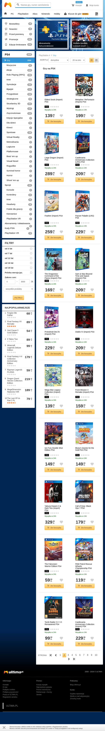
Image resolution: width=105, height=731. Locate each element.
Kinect (18, 127)
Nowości (18, 29)
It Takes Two (12, 339)
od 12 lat (9, 258)
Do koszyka (54, 121)
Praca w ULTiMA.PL (10, 695)
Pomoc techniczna (43, 690)
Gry (18, 60)
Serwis (39, 695)
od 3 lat (8, 248)
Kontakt (6, 685)
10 (96, 655)
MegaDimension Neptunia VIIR (14, 390)
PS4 (18, 54)
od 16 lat (9, 263)
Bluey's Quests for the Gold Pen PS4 (84, 449)
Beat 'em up (18, 156)
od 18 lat (9, 268)
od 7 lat (8, 253)
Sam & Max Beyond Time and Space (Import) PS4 (83, 276)
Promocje (18, 39)
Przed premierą (18, 34)
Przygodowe (18, 94)
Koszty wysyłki (41, 685)
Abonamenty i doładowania (18, 224)
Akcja (18, 70)
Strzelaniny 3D (18, 103)
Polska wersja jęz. (14, 272)
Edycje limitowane (18, 44)
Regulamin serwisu (10, 697)
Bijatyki (18, 89)
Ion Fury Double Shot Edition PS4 (54, 449)
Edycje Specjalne (18, 118)
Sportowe (18, 132)
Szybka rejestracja (77, 694)
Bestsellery (18, 23)
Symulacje (18, 84)
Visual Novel (18, 161)
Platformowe (18, 151)
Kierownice (18, 214)
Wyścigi (18, 108)
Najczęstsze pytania (44, 687)
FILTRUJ (18, 298)
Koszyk (77, 5)
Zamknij (4, 727)
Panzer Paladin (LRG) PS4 (84, 217)
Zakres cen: (11, 277)
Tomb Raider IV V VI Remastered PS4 (53, 623)
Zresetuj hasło (75, 699)
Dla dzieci (18, 123)
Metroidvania (18, 142)
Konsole (18, 190)
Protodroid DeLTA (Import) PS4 (52, 333)
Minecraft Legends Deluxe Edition (14, 347)
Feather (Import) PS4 (54, 216)
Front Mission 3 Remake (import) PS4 (84, 391)
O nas (5, 687)
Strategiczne (18, 99)
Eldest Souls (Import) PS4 (53, 101)
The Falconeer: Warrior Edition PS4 (53, 565)
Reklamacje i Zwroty (44, 692)
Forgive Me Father (12, 314)
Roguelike (18, 166)
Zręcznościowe (18, 113)
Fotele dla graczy (18, 209)
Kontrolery (18, 194)
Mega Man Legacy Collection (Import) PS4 (52, 392)
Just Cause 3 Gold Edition (12, 331)
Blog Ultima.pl (75, 685)
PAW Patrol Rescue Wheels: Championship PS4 (83, 566)
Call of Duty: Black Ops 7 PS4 (83, 507)
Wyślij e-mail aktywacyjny (79, 696)
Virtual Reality (18, 137)
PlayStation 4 (44, 55)
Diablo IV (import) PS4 (84, 332)
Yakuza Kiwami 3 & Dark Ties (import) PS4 (53, 508)
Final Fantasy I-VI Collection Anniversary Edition (14, 359)
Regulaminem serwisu (60, 726)
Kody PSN (17, 228)
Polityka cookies (9, 690)
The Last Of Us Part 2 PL (13, 399)
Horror (18, 175)
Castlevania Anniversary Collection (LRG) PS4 (84, 160)
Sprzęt (18, 185)
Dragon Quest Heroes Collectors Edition (14, 380)
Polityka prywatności (10, 692)
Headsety (18, 204)
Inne (18, 79)
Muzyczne (18, 65)
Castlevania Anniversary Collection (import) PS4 (84, 624)
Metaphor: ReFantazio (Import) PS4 (84, 101)
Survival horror (18, 170)
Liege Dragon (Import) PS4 (54, 159)
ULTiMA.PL (12, 705)
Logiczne (18, 146)
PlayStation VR (18, 218)
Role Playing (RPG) (18, 75)
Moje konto (92, 5)
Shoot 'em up (18, 180)
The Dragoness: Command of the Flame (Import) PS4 (53, 276)
